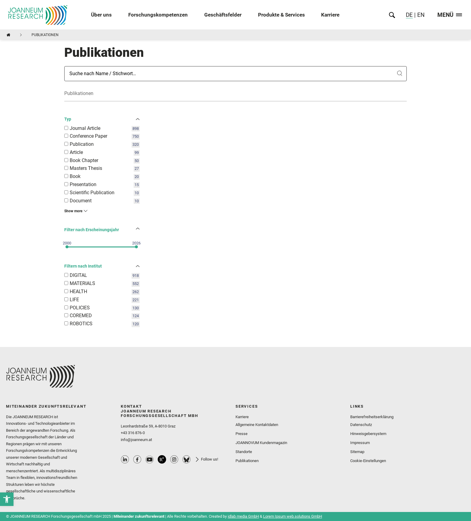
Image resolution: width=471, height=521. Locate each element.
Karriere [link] (330, 15)
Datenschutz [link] (361, 424)
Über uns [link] (101, 15)
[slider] (66, 246)
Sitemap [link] (357, 451)
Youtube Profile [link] (149, 459)
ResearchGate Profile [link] (162, 459)
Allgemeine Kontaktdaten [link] (256, 424)
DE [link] (409, 14)
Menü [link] (449, 15)
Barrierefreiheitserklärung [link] (372, 417)
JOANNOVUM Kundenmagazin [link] (261, 442)
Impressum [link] (360, 442)
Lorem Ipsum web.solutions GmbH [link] (292, 516)
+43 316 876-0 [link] (133, 433)
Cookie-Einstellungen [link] (368, 460)
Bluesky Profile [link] (186, 459)
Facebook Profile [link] (137, 459)
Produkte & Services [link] (281, 15)
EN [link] (420, 14)
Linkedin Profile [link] (125, 459)
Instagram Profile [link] (174, 459)
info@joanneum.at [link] (136, 439)
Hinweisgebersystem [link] (368, 433)
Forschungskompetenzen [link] (158, 15)
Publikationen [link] (247, 460)
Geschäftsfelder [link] (223, 15)
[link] (7, 499)
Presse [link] (241, 433)
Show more (73, 211)
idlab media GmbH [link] (243, 516)
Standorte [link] (243, 451)
